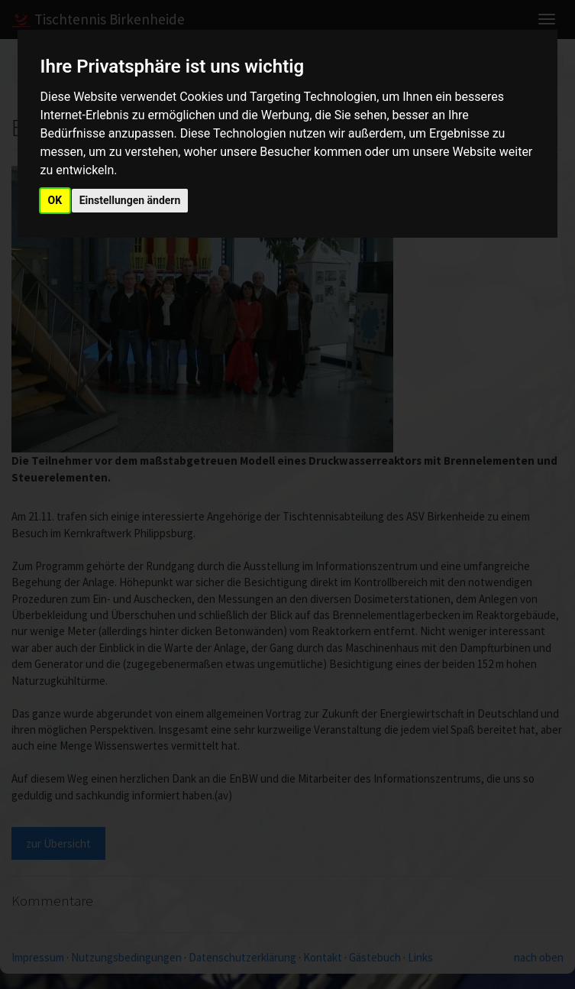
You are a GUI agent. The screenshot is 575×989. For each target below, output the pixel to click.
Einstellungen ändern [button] (130, 200)
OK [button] (55, 200)
